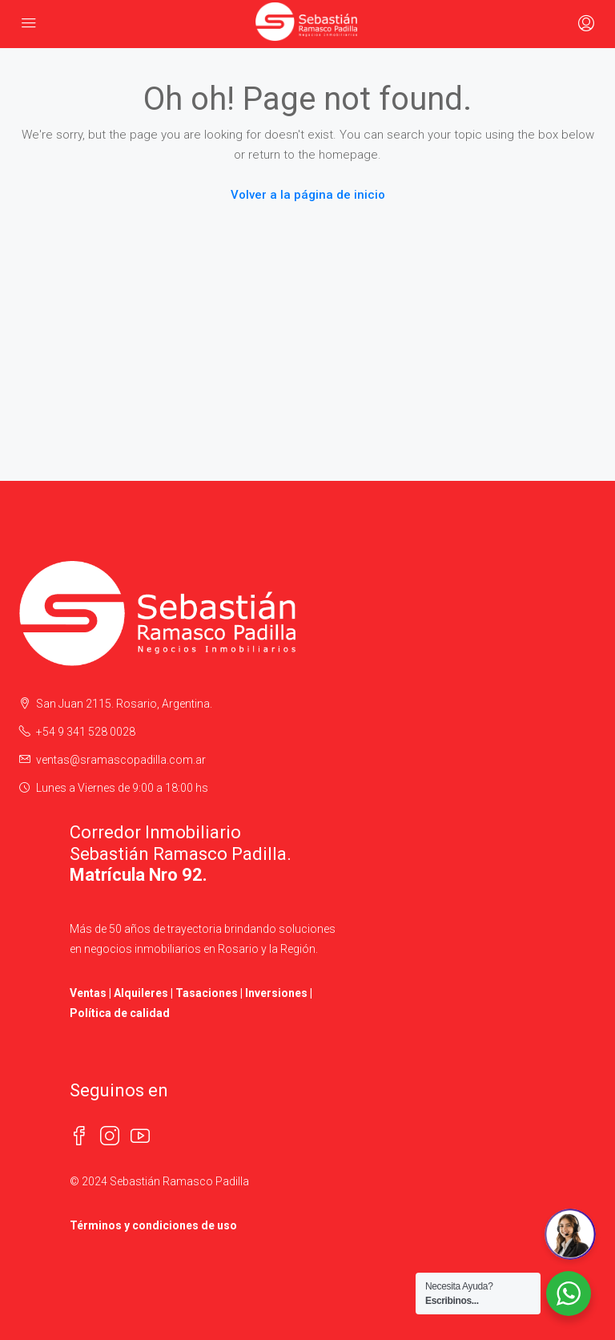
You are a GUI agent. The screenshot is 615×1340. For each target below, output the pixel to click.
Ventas (88, 993)
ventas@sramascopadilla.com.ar (121, 759)
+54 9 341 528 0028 (85, 731)
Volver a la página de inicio (308, 195)
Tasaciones (206, 993)
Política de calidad (120, 1013)
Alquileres (141, 993)
